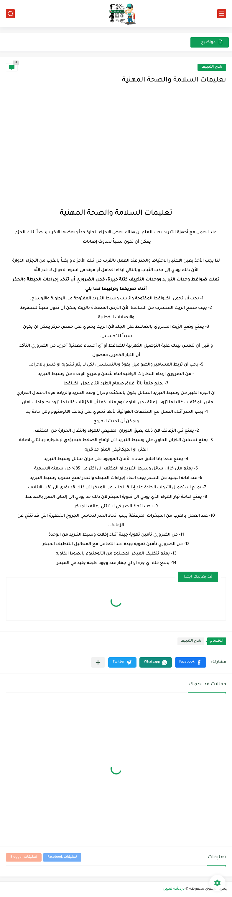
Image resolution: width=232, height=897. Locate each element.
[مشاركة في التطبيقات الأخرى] (98, 662)
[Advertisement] (116, 158)
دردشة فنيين (174, 889)
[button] (190, 662)
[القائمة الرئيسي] (221, 13)
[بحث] (10, 13)
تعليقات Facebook (62, 857)
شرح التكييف (211, 67)
